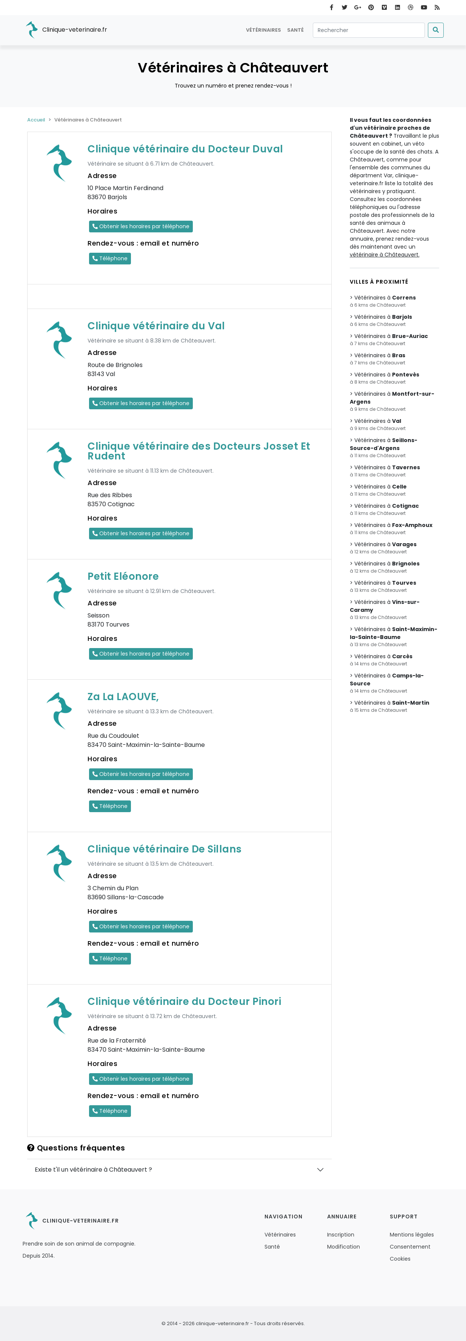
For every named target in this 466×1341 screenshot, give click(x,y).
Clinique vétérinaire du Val (156, 326)
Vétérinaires (263, 30)
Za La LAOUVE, (123, 697)
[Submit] (436, 30)
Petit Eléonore (123, 576)
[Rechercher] (369, 30)
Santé (295, 30)
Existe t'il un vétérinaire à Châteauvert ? (93, 1169)
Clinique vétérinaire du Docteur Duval (185, 149)
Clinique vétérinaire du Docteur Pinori (184, 1001)
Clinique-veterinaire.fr (65, 30)
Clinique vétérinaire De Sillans (165, 849)
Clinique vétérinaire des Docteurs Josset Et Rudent (199, 451)
